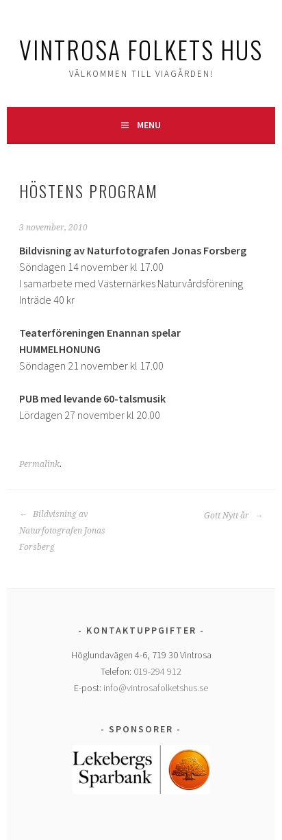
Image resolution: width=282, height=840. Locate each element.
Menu (149, 125)
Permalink (39, 464)
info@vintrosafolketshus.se (155, 688)
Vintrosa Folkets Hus (141, 49)
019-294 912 (157, 671)
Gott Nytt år (233, 515)
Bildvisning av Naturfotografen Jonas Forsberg (62, 530)
